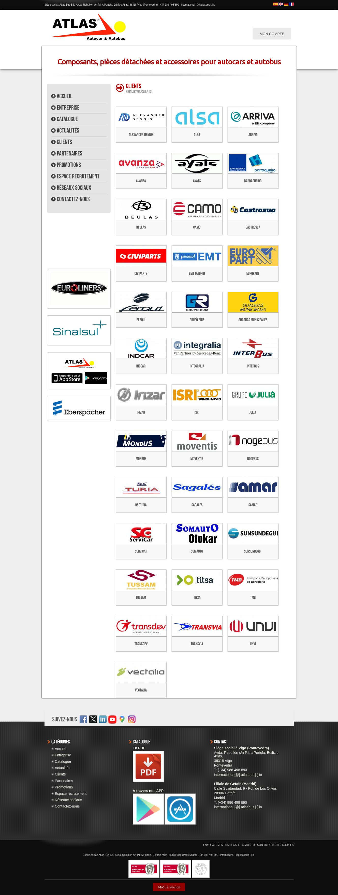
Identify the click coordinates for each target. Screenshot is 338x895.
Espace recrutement (70, 793)
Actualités (62, 768)
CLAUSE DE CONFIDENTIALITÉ (261, 845)
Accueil (60, 749)
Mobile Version (169, 887)
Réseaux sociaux (68, 800)
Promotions (64, 787)
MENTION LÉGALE (228, 845)
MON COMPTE (272, 34)
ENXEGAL (209, 845)
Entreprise (63, 755)
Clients (60, 774)
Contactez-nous (67, 806)
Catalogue (63, 761)
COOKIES (288, 845)
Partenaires (64, 781)
